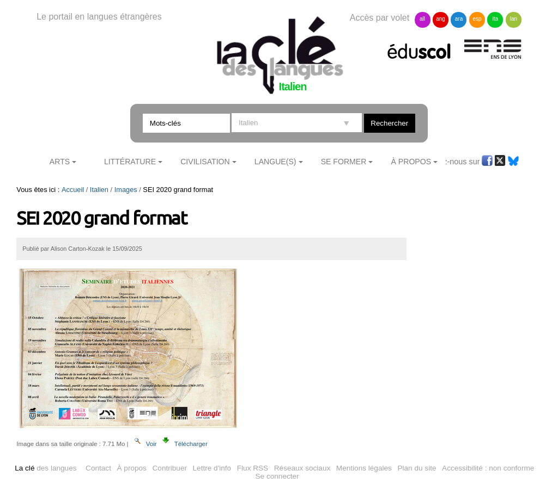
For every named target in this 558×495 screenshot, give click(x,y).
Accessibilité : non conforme (488, 468)
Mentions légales (364, 468)
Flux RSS (252, 468)
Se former (344, 161)
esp (476, 19)
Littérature (130, 161)
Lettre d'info (212, 468)
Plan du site (416, 468)
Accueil (73, 189)
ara (459, 19)
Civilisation (204, 161)
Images (125, 189)
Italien (99, 189)
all (422, 19)
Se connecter (277, 476)
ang (440, 19)
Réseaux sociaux (302, 468)
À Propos (411, 161)
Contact (98, 468)
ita (496, 19)
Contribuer (170, 468)
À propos (132, 468)
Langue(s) (275, 161)
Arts (60, 161)
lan (513, 19)
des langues (45, 468)
